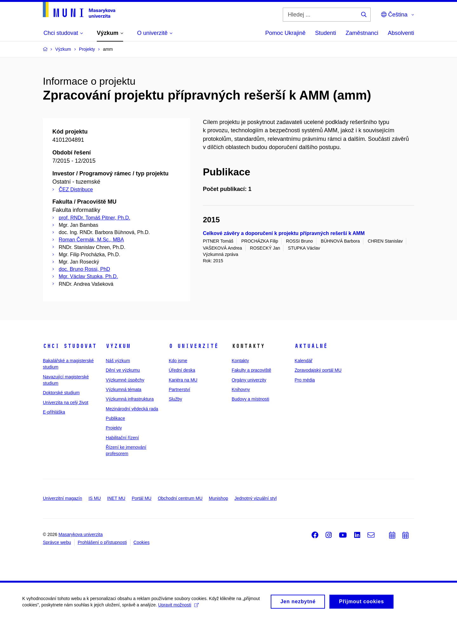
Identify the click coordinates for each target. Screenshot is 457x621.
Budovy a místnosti (250, 399)
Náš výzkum (118, 360)
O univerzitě (193, 346)
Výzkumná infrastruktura (130, 399)
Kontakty (240, 360)
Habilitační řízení (122, 437)
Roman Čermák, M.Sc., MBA (91, 239)
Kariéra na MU (183, 379)
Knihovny (241, 389)
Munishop (218, 498)
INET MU (116, 498)
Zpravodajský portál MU (318, 370)
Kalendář (303, 360)
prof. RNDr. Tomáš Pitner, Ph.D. (94, 217)
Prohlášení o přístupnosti (102, 542)
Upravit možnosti (178, 607)
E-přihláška (54, 412)
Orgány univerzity (249, 379)
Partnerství (179, 389)
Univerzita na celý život (65, 402)
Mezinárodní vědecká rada (132, 408)
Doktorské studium (61, 392)
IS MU (95, 498)
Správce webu (57, 542)
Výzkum (118, 346)
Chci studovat (69, 346)
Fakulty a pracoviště (251, 370)
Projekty (114, 427)
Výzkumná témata (123, 389)
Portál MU (141, 498)
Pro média (305, 379)
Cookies (142, 542)
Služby (175, 399)
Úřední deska (182, 370)
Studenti (325, 33)
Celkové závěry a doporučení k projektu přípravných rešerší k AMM (284, 233)
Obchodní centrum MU (180, 498)
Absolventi (401, 33)
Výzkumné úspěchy (125, 379)
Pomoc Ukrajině (285, 33)
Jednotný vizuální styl (256, 498)
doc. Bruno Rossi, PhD (84, 269)
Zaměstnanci (362, 33)
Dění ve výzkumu (123, 370)
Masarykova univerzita (80, 534)
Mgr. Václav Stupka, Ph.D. (88, 276)
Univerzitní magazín (62, 498)
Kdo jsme (178, 360)
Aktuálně (311, 346)
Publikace (115, 418)
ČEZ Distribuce (76, 189)
